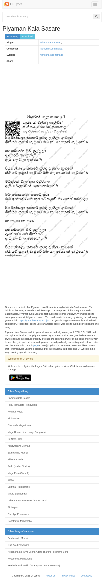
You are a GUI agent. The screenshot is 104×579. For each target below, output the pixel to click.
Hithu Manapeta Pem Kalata (22, 405)
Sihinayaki (13, 507)
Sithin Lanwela (15, 459)
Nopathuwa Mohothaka (20, 521)
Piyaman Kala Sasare (19, 398)
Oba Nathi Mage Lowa (19, 425)
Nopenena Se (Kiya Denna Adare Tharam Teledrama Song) (38, 551)
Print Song (12, 36)
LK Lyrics (13, 4)
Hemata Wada (15, 411)
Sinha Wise (14, 418)
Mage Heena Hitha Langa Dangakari (27, 432)
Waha (11, 480)
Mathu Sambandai (17, 493)
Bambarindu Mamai (18, 452)
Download (27, 36)
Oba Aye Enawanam (18, 514)
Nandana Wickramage (51, 55)
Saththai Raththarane (19, 487)
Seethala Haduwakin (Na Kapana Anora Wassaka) (34, 565)
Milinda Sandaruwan (50, 42)
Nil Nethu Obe (15, 439)
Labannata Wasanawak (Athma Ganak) (28, 500)
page (35, 345)
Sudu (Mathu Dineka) (19, 466)
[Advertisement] (52, 91)
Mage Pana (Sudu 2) (18, 473)
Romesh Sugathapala (51, 48)
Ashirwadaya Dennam (19, 445)
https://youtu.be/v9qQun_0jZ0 (34, 320)
